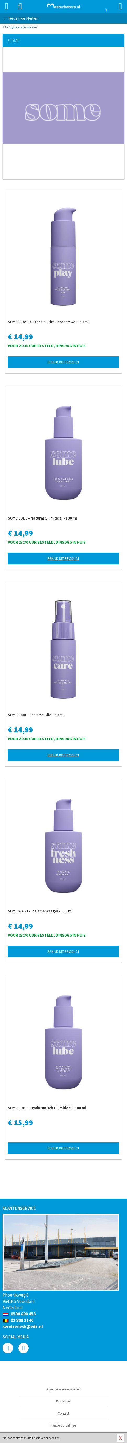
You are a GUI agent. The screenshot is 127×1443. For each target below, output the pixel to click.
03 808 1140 (18, 1320)
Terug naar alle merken (20, 27)
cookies (54, 1438)
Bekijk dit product (63, 362)
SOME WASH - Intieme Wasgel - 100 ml (40, 911)
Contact (63, 1413)
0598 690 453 (19, 1314)
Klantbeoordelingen (64, 1425)
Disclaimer (63, 1401)
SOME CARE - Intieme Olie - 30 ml (35, 714)
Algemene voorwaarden (63, 1389)
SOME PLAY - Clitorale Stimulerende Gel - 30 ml (48, 321)
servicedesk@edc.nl (23, 1327)
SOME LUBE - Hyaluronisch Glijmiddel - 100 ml (47, 1107)
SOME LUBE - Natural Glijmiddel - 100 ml (42, 518)
